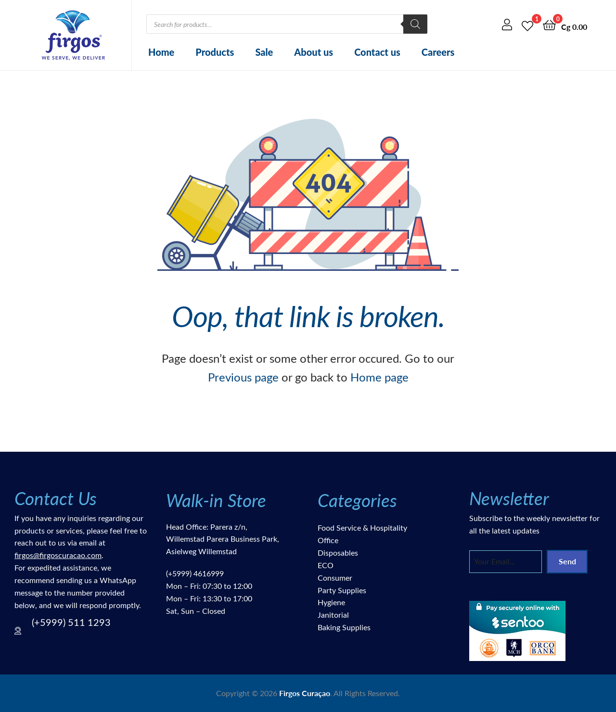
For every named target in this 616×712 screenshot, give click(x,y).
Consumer (335, 577)
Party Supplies (342, 590)
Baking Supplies (344, 627)
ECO (326, 565)
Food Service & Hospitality (362, 527)
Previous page (243, 376)
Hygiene (331, 602)
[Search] (415, 24)
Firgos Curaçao (304, 693)
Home (161, 52)
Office (328, 540)
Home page (379, 376)
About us (313, 52)
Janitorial (333, 615)
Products (214, 52)
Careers (438, 52)
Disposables (338, 552)
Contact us (377, 52)
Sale (264, 52)
